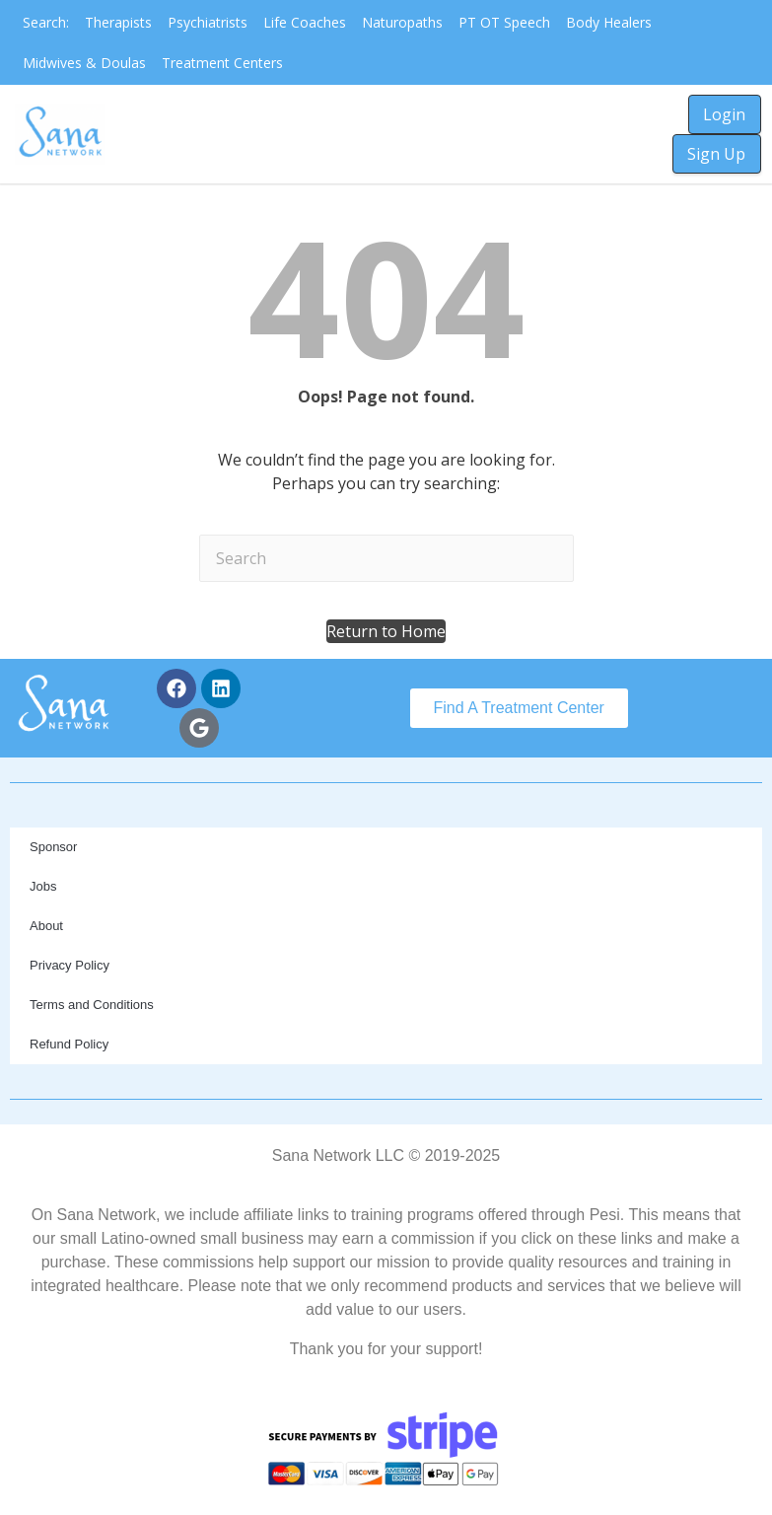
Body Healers (609, 22)
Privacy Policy (69, 965)
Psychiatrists (207, 22)
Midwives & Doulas (84, 62)
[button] (386, 631)
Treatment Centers (222, 62)
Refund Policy (69, 1044)
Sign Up (716, 154)
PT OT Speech (504, 22)
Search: (46, 22)
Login (724, 114)
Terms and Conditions (92, 1004)
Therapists (118, 22)
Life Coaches (304, 22)
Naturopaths (402, 22)
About (46, 925)
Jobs (43, 886)
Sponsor (53, 846)
